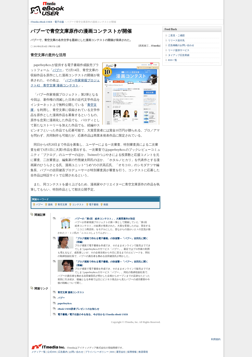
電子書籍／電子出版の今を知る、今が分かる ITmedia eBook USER (93, 314)
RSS (112, 351)
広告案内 (63, 351)
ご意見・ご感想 (176, 35)
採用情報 (132, 351)
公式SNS (51, 351)
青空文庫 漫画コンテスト (71, 292)
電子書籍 (93, 204)
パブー (57, 70)
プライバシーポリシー (97, 351)
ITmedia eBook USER (47, 8)
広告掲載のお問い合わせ (181, 45)
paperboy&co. (65, 303)
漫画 (50, 204)
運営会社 (121, 351)
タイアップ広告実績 (178, 55)
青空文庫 (62, 204)
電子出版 (59, 21)
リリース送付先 (176, 40)
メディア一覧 (39, 351)
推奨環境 (143, 351)
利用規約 (215, 339)
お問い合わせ (76, 351)
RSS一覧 (172, 60)
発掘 (105, 204)
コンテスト (78, 204)
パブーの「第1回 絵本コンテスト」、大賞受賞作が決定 (105, 218)
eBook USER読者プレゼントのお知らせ (78, 309)
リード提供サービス (178, 50)
